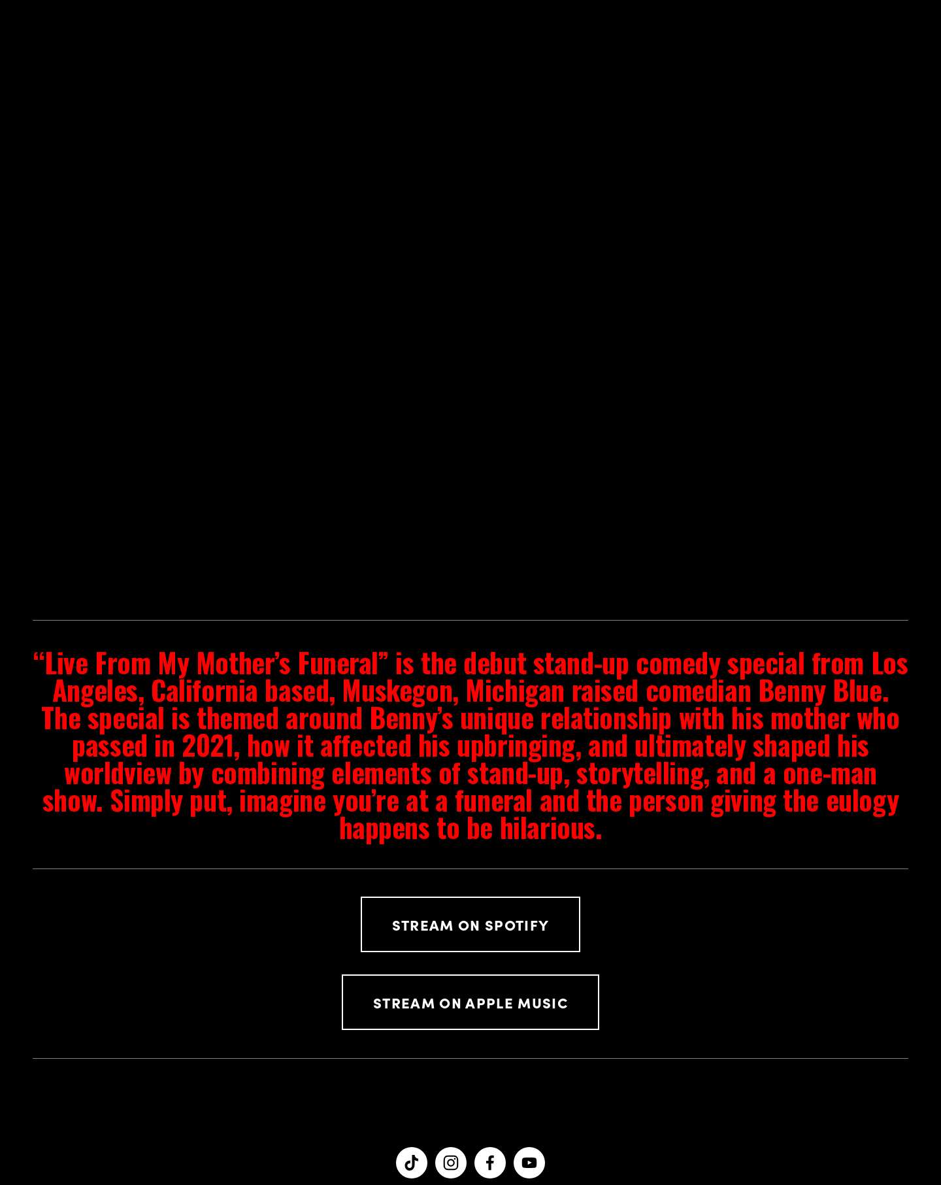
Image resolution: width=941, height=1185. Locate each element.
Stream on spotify (470, 924)
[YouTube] (529, 1162)
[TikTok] (411, 1162)
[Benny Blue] (451, 1162)
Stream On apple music (470, 1002)
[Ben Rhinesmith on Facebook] (490, 1162)
